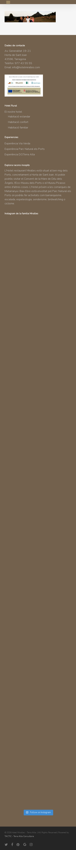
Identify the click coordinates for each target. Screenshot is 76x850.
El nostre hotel (13, 112)
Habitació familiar (18, 127)
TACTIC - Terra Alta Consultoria (19, 836)
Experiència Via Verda (17, 143)
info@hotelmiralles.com (26, 67)
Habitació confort (18, 122)
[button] (8, 2)
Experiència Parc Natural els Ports (25, 149)
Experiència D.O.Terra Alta (20, 154)
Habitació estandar (19, 116)
